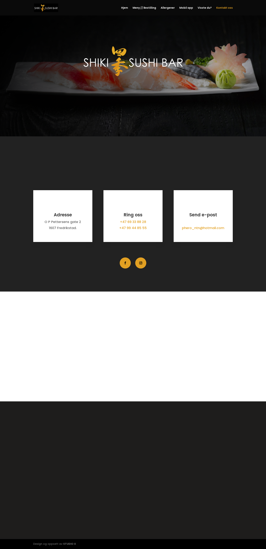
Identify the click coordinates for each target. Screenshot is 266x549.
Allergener (168, 8)
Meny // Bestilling (144, 8)
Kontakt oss (224, 8)
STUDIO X (69, 544)
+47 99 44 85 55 (133, 228)
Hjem (124, 8)
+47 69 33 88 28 (133, 221)
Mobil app (186, 8)
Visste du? (205, 8)
